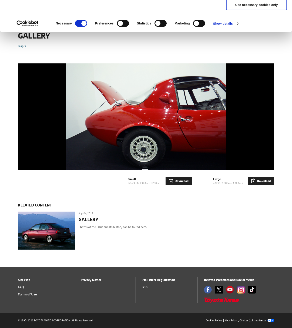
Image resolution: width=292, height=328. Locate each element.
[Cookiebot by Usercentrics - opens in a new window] (27, 54)
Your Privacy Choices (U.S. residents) (249, 320)
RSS (145, 287)
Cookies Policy (214, 320)
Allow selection (256, 23)
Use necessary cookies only (256, 35)
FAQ (21, 287)
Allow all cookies (256, 10)
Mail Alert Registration (158, 280)
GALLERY (88, 220)
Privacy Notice (91, 280)
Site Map (24, 280)
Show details (223, 54)
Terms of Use (27, 294)
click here (63, 25)
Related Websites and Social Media (229, 280)
